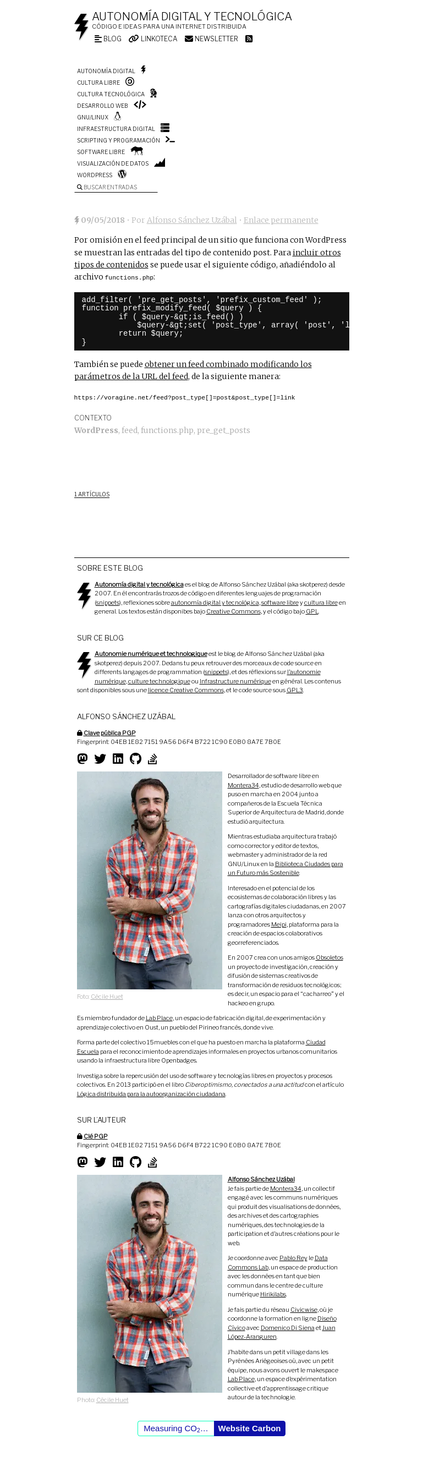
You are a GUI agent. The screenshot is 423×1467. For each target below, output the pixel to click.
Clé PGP (96, 1135)
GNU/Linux (92, 117)
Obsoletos (329, 956)
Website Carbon (249, 1427)
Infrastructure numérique (235, 680)
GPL (312, 610)
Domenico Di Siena (288, 1327)
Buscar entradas (107, 187)
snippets (107, 601)
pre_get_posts (223, 429)
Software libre (101, 152)
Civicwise (303, 1308)
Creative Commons (233, 610)
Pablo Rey (293, 1257)
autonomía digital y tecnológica (215, 601)
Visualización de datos (113, 163)
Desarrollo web (102, 105)
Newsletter (211, 39)
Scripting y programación (118, 140)
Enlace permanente (281, 220)
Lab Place (159, 1017)
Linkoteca (153, 39)
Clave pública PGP (110, 732)
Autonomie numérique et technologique (151, 652)
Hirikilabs (273, 1293)
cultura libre (321, 601)
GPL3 (295, 689)
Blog (108, 39)
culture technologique (159, 680)
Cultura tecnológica (111, 94)
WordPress (94, 175)
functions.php (167, 429)
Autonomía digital (106, 71)
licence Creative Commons (186, 689)
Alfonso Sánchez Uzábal (192, 220)
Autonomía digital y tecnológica (192, 16)
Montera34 (243, 784)
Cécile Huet (107, 995)
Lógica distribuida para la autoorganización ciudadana (151, 1093)
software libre (280, 601)
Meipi (279, 923)
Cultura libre (98, 82)
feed (130, 429)
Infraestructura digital (116, 128)
